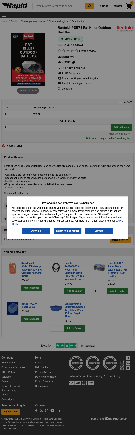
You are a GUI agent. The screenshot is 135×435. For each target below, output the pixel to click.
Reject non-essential (67, 230)
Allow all (36, 230)
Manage (99, 230)
